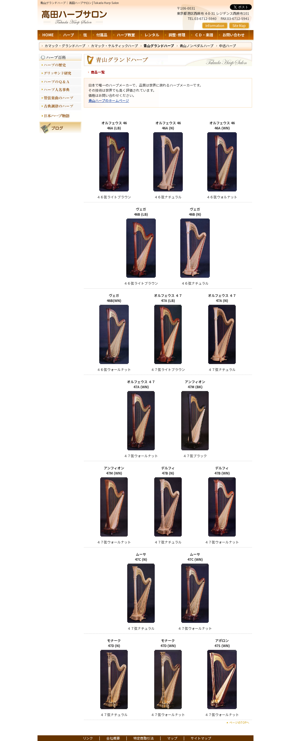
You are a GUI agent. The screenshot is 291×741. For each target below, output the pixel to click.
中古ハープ (227, 45)
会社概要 (113, 738)
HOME (48, 34)
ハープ (68, 34)
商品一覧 (98, 72)
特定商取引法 (143, 738)
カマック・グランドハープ (65, 45)
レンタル (151, 34)
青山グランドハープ (159, 45)
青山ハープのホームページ (108, 100)
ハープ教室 (126, 34)
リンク (88, 738)
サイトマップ (201, 738)
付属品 (101, 34)
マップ (172, 738)
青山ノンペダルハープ (196, 45)
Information (214, 25)
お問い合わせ (234, 34)
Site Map (239, 25)
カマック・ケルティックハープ (114, 45)
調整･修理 (177, 34)
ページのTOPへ (239, 722)
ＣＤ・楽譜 (204, 34)
